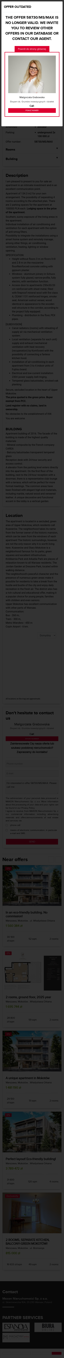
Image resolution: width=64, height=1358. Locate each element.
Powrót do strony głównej (32, 49)
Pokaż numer (31, 110)
